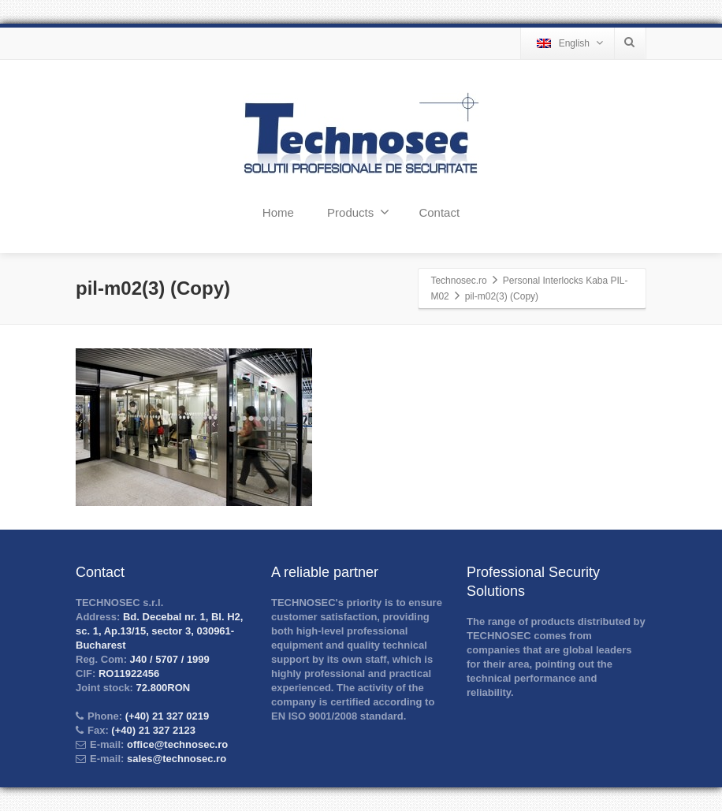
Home (278, 212)
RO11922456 (127, 673)
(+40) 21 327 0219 (165, 716)
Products (358, 212)
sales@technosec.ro (176, 758)
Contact (439, 212)
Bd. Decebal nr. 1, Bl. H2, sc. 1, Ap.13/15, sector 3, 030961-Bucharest (159, 631)
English (570, 43)
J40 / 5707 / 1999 (168, 659)
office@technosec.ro (177, 744)
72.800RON (161, 688)
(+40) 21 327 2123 (152, 730)
